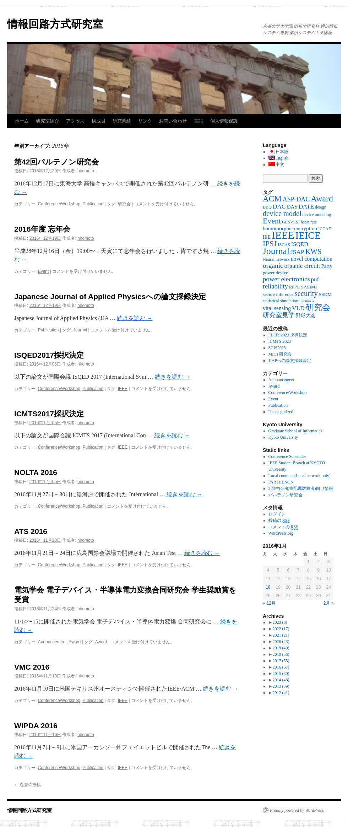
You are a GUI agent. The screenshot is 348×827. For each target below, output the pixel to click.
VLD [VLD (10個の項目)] (298, 308)
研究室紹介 (47, 121)
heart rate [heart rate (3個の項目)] (309, 222)
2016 (280, 667)
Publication (93, 203)
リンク (145, 121)
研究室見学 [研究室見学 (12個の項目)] (279, 315)
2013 (280, 686)
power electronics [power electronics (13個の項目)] (286, 279)
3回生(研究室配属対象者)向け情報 (300, 488)
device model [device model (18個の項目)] (282, 213)
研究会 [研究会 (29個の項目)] (318, 307)
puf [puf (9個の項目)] (315, 279)
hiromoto (85, 170)
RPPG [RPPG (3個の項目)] (294, 287)
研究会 (124, 203)
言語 (198, 121)
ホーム (22, 121)
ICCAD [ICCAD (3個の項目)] (325, 228)
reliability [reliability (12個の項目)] (275, 286)
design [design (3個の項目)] (320, 207)
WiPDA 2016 (36, 725)
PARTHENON (281, 482)
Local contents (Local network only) (299, 475)
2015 (280, 673)
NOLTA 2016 (35, 472)
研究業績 (122, 121)
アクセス (75, 121)
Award (75, 641)
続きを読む (134, 318)
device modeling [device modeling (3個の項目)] (317, 214)
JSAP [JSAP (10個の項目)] (297, 251)
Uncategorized (280, 411)
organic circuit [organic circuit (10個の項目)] (302, 265)
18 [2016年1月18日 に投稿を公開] (268, 587)
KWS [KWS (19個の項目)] (313, 251)
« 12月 (269, 603)
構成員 (98, 121)
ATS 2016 (30, 531)
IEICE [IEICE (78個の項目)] (308, 235)
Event (43, 271)
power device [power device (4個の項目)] (275, 272)
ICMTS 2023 (279, 341)
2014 (280, 679)
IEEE (122, 388)
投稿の (279, 520)
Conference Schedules (287, 456)
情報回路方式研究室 (55, 24)
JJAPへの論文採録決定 (289, 360)
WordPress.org (280, 533)
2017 (280, 660)
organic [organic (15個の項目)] (273, 265)
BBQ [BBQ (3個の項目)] (267, 207)
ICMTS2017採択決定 (49, 414)
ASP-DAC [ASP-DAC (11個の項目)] (296, 199)
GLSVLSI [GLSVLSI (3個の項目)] (291, 222)
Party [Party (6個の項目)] (326, 266)
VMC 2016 (31, 667)
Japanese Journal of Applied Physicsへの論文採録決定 (110, 296)
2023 (279, 622)
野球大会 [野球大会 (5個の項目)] (306, 315)
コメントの (283, 527)
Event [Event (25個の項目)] (272, 221)
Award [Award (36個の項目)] (322, 198)
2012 (280, 692)
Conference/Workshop (59, 203)
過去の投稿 (27, 784)
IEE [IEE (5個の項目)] (267, 237)
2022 (280, 628)
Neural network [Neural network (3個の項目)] (276, 259)
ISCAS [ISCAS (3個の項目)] (284, 244)
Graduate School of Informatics (295, 430)
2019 (280, 647)
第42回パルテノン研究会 (56, 162)
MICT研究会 (280, 354)
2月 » (328, 603)
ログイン (277, 514)
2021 (280, 635)
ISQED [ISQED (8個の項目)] (299, 244)
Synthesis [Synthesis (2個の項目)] (306, 301)
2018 (280, 654)
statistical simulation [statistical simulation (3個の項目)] (280, 300)
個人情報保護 (224, 121)
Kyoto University (283, 437)
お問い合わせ (173, 121)
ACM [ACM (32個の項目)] (272, 198)
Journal (80, 330)
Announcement (52, 641)
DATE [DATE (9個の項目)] (306, 206)
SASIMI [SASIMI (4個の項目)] (309, 287)
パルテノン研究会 (285, 494)
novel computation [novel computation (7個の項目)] (311, 259)
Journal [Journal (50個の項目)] (276, 251)
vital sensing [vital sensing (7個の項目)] (277, 308)
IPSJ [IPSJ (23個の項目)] (270, 243)
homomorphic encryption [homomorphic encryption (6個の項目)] (290, 228)
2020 (280, 641)
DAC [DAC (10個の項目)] (279, 206)
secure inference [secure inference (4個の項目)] (278, 294)
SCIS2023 (277, 347)
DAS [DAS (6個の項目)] (292, 207)
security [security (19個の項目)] (306, 293)
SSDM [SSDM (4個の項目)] (325, 294)
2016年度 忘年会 (42, 229)
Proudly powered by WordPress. (297, 810)
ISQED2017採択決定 (49, 355)
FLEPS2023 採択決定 (288, 335)
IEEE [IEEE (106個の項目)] (283, 235)
